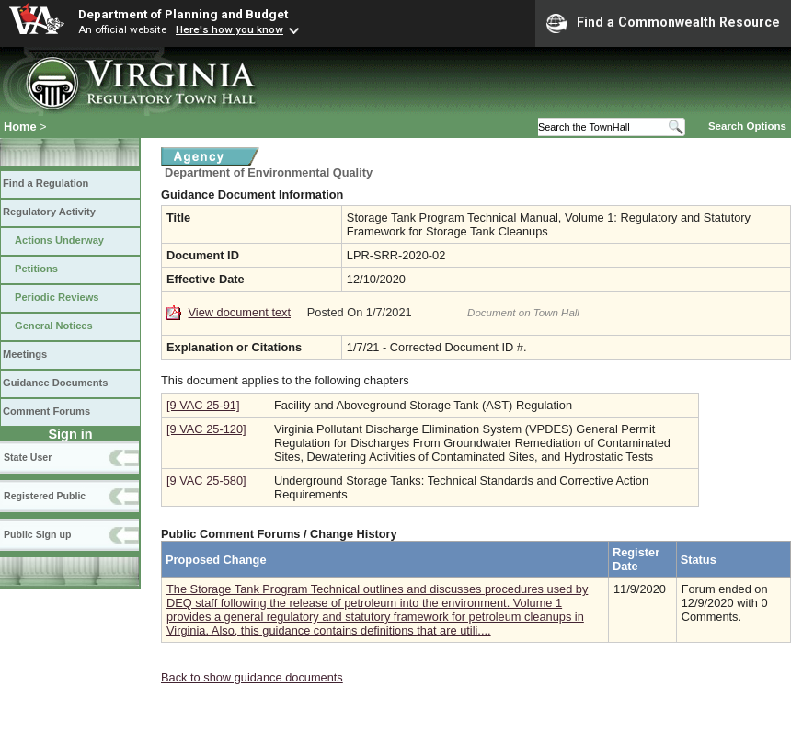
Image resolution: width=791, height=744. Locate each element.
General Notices (54, 325)
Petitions (36, 268)
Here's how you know (229, 29)
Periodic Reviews (57, 297)
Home (20, 126)
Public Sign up (37, 534)
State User (28, 457)
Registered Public (45, 495)
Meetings (25, 354)
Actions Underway (59, 240)
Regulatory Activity (49, 211)
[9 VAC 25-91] (202, 405)
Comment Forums (46, 411)
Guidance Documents (55, 382)
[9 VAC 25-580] (206, 480)
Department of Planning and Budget (183, 13)
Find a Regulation (45, 183)
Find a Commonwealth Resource (663, 23)
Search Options (747, 126)
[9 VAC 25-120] (206, 429)
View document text (240, 312)
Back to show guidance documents (252, 677)
